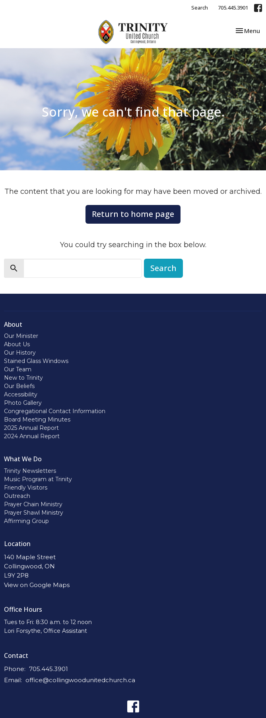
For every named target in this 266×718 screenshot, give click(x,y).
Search (199, 7)
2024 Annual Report (32, 436)
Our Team (17, 369)
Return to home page (133, 214)
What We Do (23, 459)
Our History (20, 352)
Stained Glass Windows (36, 361)
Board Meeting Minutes (37, 419)
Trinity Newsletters (30, 470)
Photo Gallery (23, 402)
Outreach (17, 495)
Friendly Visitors (25, 487)
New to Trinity (23, 377)
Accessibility (20, 394)
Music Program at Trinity (38, 479)
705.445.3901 (233, 7)
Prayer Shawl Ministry (33, 512)
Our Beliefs (19, 386)
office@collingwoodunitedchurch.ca (80, 680)
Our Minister (21, 335)
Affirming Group (26, 521)
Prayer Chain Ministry (33, 504)
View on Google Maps (37, 585)
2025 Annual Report (31, 427)
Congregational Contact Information (54, 411)
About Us (17, 344)
